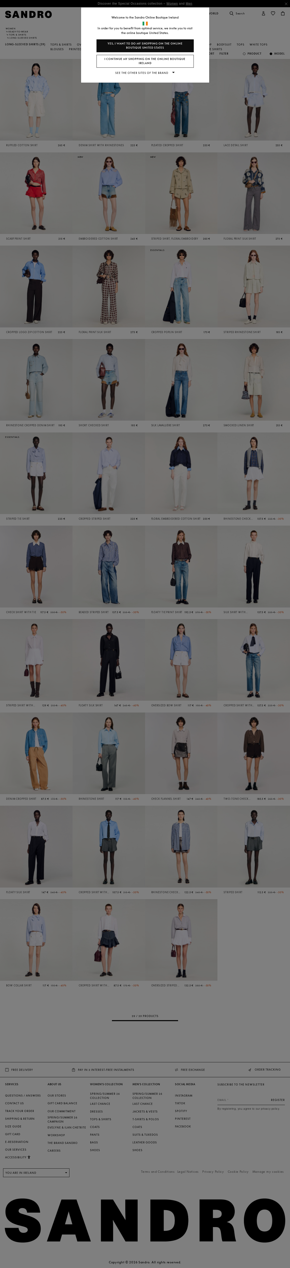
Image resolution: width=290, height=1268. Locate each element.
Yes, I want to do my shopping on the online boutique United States (145, 45)
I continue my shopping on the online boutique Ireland (145, 61)
